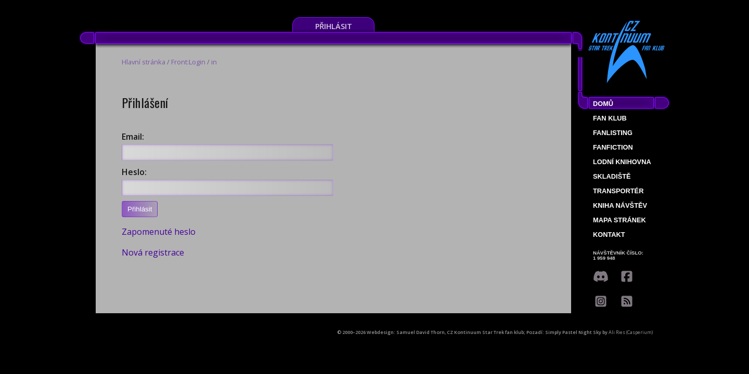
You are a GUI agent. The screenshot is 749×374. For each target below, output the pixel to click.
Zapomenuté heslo (159, 231)
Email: (133, 136)
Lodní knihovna (622, 162)
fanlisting (612, 133)
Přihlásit (333, 26)
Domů (603, 104)
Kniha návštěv (620, 205)
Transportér (618, 191)
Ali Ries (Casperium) (631, 332)
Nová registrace (153, 252)
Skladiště (612, 176)
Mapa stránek (619, 220)
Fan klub (610, 118)
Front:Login (188, 61)
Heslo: (134, 172)
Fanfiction (613, 147)
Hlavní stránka (143, 61)
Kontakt (609, 234)
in (214, 61)
